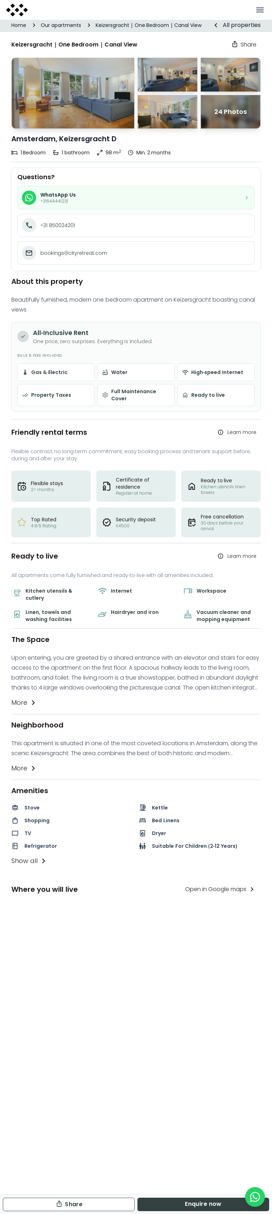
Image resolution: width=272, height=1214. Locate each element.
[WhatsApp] (255, 1197)
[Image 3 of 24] (230, 112)
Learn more (236, 432)
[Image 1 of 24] (73, 93)
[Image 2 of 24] (167, 112)
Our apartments (61, 25)
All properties (236, 25)
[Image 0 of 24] (167, 74)
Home (18, 25)
